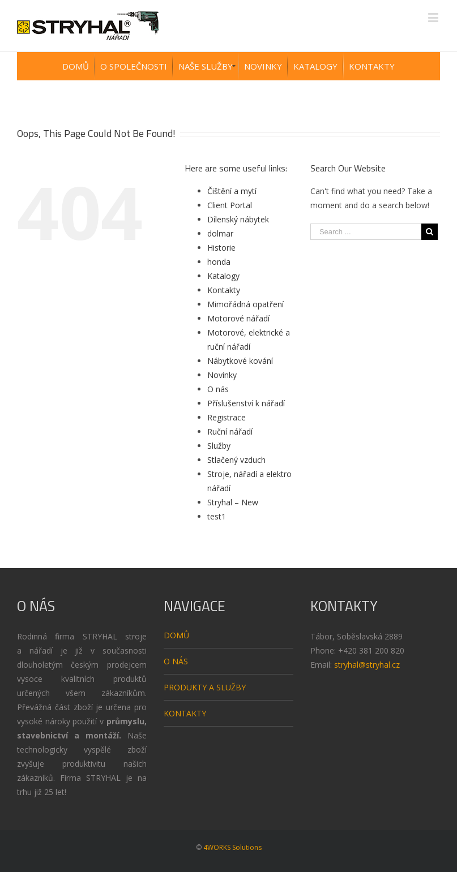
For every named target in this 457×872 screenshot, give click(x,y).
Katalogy (223, 275)
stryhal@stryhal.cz (367, 664)
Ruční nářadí (230, 431)
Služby (218, 445)
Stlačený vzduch (236, 459)
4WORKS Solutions (232, 847)
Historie (221, 247)
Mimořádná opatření (245, 304)
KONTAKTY (185, 713)
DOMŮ (176, 635)
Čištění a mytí (232, 191)
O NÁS (176, 661)
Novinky (222, 375)
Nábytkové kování (240, 360)
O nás (218, 389)
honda (218, 261)
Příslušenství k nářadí (246, 403)
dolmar (220, 233)
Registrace (226, 417)
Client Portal (229, 205)
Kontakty (223, 290)
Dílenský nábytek (238, 219)
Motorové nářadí (238, 318)
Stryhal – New (232, 502)
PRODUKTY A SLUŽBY (205, 687)
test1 (216, 516)
